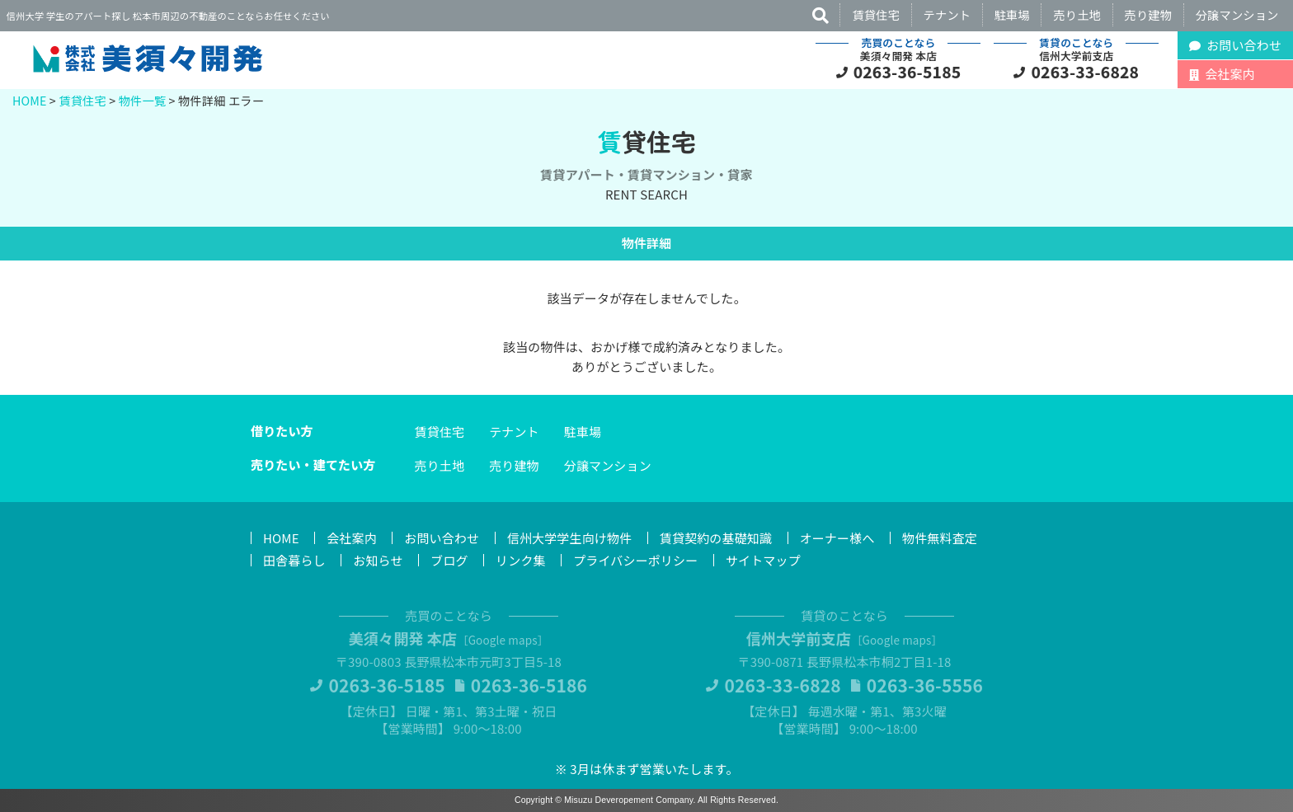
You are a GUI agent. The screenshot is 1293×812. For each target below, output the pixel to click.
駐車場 (1012, 14)
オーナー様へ (837, 538)
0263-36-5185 (907, 71)
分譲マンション (1237, 14)
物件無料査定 (939, 538)
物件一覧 (143, 100)
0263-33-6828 (1086, 71)
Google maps (503, 639)
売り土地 (1077, 14)
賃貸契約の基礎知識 (716, 538)
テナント (947, 14)
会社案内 (352, 538)
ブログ (449, 560)
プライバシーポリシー (635, 560)
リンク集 (521, 560)
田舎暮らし (294, 560)
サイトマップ (763, 560)
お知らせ (377, 560)
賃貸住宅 (876, 14)
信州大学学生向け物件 (569, 538)
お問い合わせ (441, 538)
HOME (29, 100)
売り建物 (1149, 14)
